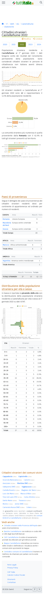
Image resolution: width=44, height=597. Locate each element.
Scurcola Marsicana (12, 480)
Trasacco (25, 500)
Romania (6, 219)
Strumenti (11, 579)
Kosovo (5, 229)
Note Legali (11, 565)
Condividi (37, 39)
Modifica (26, 39)
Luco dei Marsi (11, 494)
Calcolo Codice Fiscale (16, 575)
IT (7, 24)
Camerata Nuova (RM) (14, 507)
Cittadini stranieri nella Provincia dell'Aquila (20, 525)
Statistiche (9, 27)
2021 (13, 44)
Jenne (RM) (21, 504)
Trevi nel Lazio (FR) (12, 497)
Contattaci (11, 582)
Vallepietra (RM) (11, 487)
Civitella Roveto (11, 490)
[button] (40, 2)
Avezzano (9, 483)
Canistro (29, 480)
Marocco (6, 245)
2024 (39, 44)
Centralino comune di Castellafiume (18, 552)
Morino (8, 504)
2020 (5, 44)
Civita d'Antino (32, 497)
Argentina (6, 261)
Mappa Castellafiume (12, 543)
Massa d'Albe (28, 494)
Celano (31, 507)
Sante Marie (10, 500)
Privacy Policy (12, 568)
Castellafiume (27, 24)
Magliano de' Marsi (31, 490)
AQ (17, 24)
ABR (12, 24)
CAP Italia (11, 572)
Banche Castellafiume (12, 531)
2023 (30, 44)
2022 (22, 44)
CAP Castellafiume (11, 537)
